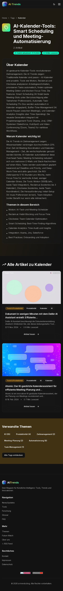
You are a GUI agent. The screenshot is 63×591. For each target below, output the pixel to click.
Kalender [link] (22, 18)
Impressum (6, 560)
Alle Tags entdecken (13, 455)
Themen (5, 531)
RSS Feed (7, 544)
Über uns (6, 540)
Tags (12, 18)
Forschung (6, 511)
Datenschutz (7, 564)
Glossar (5, 515)
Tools (4, 507)
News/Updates (8, 503)
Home (4, 18)
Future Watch (7, 535)
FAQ (4, 519)
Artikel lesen (31, 334)
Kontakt (5, 556)
